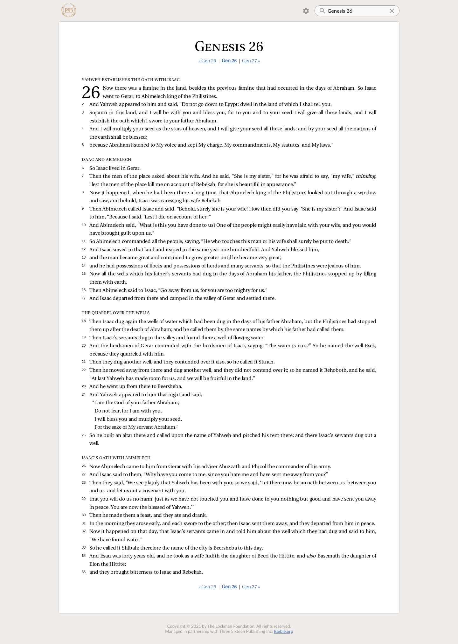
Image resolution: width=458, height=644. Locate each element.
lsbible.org (283, 631)
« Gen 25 (207, 61)
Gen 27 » (251, 61)
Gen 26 (229, 61)
